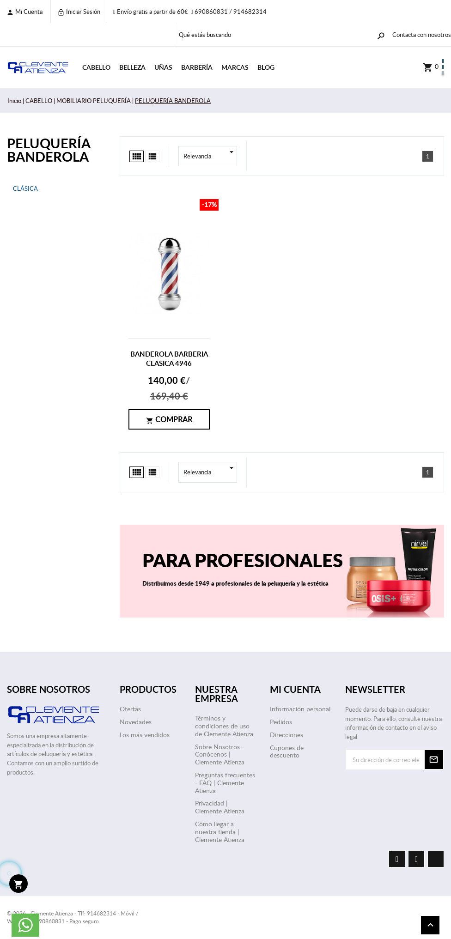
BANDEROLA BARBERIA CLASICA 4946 (169, 358)
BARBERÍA (197, 67)
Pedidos (281, 721)
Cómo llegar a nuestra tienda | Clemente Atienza (219, 831)
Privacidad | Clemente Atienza (219, 807)
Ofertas (130, 708)
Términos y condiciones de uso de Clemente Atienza (224, 726)
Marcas (235, 67)
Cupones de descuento (287, 751)
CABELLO (96, 67)
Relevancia (210, 156)
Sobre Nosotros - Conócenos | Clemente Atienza (219, 754)
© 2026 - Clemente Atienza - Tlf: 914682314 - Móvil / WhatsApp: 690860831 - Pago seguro (72, 917)
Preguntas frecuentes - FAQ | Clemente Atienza (225, 782)
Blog (265, 67)
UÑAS (163, 67)
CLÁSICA (25, 188)
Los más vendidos (145, 734)
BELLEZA (132, 67)
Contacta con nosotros (421, 34)
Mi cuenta (24, 11)
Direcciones (286, 734)
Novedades (136, 721)
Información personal (300, 708)
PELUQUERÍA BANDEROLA (48, 149)
